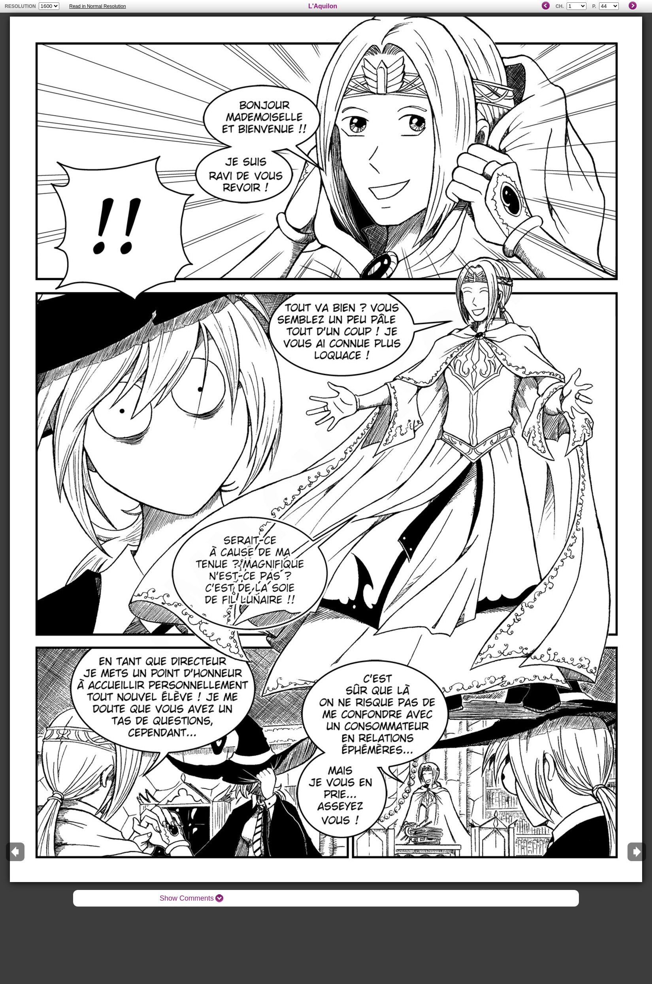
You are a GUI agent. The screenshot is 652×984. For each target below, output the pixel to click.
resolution (21, 6)
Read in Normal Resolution (97, 6)
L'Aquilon (322, 6)
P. (594, 6)
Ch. (560, 6)
